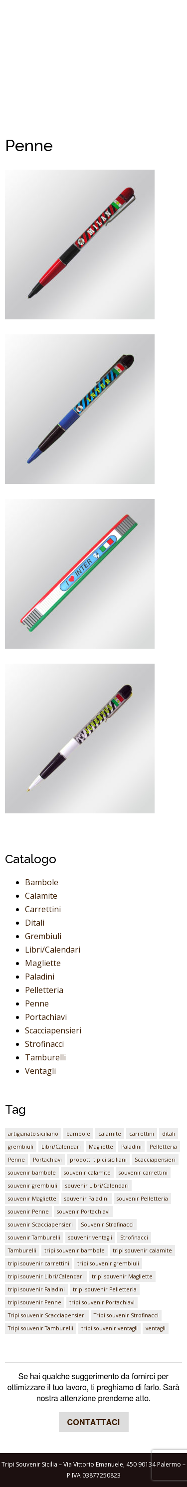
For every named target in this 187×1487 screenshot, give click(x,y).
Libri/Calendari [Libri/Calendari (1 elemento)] (61, 1146)
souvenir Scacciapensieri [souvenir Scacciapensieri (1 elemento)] (40, 1224)
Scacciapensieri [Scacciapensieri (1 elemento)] (155, 1159)
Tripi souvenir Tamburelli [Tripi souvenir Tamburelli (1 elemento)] (40, 1328)
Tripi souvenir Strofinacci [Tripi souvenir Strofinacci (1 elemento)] (126, 1315)
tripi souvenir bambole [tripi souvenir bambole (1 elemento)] (74, 1250)
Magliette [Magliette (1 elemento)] (101, 1146)
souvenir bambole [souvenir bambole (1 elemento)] (32, 1172)
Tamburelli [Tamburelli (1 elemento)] (22, 1250)
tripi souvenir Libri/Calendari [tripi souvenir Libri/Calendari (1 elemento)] (46, 1276)
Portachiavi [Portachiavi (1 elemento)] (47, 1159)
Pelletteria (44, 990)
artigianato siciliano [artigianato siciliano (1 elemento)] (33, 1133)
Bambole (41, 882)
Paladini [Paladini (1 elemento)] (131, 1146)
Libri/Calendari (52, 949)
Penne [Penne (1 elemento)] (16, 1159)
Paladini (39, 976)
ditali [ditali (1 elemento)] (168, 1133)
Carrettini (43, 909)
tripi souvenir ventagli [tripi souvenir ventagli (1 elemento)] (109, 1328)
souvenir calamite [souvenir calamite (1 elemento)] (87, 1172)
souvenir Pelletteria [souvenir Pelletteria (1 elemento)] (142, 1198)
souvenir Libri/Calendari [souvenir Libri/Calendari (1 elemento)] (97, 1185)
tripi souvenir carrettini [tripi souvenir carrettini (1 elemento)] (38, 1263)
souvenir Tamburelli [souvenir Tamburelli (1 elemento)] (34, 1237)
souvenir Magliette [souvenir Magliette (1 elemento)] (32, 1198)
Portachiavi (46, 1016)
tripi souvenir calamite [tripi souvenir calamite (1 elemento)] (142, 1250)
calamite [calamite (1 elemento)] (109, 1133)
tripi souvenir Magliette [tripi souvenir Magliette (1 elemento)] (122, 1276)
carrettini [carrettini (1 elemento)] (141, 1133)
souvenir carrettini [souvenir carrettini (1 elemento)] (143, 1172)
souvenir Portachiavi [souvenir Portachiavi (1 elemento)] (83, 1211)
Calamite (41, 895)
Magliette (43, 963)
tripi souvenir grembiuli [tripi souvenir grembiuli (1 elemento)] (108, 1263)
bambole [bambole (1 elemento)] (78, 1133)
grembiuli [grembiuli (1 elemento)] (20, 1146)
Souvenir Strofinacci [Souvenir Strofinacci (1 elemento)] (107, 1224)
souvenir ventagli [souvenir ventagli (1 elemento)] (90, 1237)
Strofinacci (44, 1043)
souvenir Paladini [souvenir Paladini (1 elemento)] (86, 1198)
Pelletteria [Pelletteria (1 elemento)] (163, 1146)
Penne (37, 1003)
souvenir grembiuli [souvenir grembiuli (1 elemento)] (32, 1185)
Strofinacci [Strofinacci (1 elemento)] (134, 1237)
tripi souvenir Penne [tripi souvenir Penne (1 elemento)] (34, 1302)
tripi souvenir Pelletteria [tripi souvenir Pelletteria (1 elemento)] (105, 1289)
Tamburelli (45, 1057)
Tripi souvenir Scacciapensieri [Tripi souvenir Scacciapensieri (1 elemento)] (47, 1315)
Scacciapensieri (53, 1030)
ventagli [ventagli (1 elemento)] (156, 1328)
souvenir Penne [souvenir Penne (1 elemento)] (28, 1211)
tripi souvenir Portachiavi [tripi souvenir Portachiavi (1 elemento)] (102, 1302)
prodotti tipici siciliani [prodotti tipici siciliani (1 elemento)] (98, 1159)
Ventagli (40, 1070)
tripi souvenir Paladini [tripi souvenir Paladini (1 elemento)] (36, 1289)
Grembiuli (43, 936)
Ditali (34, 922)
